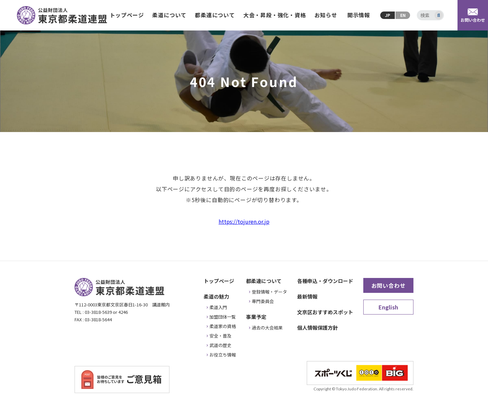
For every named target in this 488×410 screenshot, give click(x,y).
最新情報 (307, 296)
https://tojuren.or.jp (244, 221)
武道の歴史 (220, 345)
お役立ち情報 (222, 354)
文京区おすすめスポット (325, 312)
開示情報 (358, 15)
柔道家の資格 (222, 326)
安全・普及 (220, 335)
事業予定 (256, 316)
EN (403, 15)
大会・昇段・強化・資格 (274, 15)
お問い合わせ (388, 285)
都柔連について (215, 15)
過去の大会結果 (267, 327)
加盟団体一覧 (222, 317)
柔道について (169, 15)
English (388, 307)
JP (387, 15)
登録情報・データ (269, 291)
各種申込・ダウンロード (325, 280)
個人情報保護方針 (317, 327)
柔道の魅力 (216, 296)
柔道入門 (218, 307)
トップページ (127, 15)
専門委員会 (263, 301)
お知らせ (325, 15)
